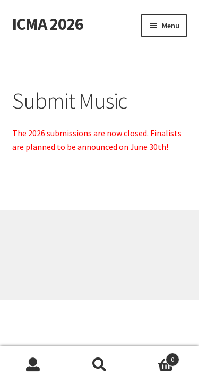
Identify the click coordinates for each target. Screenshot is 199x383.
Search (99, 365)
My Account (33, 365)
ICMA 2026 (47, 24)
